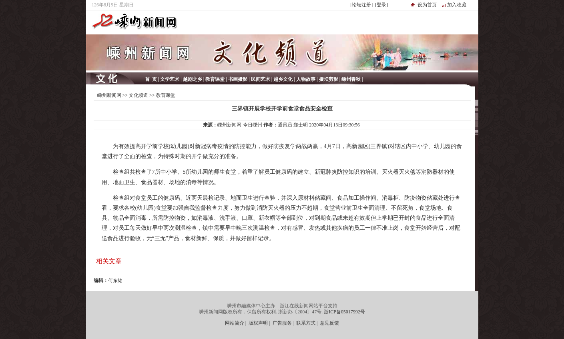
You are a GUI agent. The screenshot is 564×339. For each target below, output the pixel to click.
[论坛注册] (361, 5)
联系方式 (305, 323)
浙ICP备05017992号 (344, 312)
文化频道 (138, 95)
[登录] (381, 5)
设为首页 (427, 5)
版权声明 (258, 323)
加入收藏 (456, 5)
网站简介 (234, 323)
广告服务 (282, 323)
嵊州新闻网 (109, 95)
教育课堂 (165, 95)
